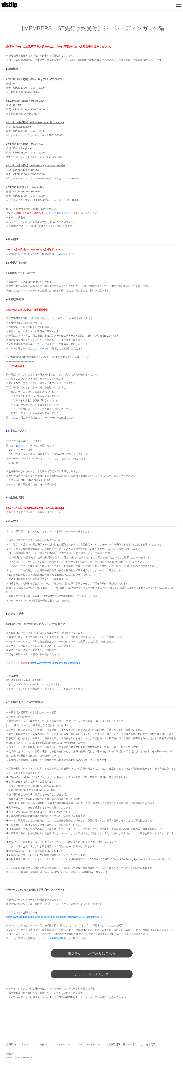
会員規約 (11, 1044)
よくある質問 (148, 1044)
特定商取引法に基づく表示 (120, 1044)
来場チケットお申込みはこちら (92, 953)
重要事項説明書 (57, 938)
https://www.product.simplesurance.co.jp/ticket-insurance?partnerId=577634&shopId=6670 (54, 916)
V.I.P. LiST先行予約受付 (58, 213)
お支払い (42, 1044)
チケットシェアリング (91, 974)
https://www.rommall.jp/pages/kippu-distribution (55, 663)
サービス (26, 1044)
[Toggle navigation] (178, 5)
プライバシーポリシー (88, 1044)
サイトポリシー (61, 1044)
